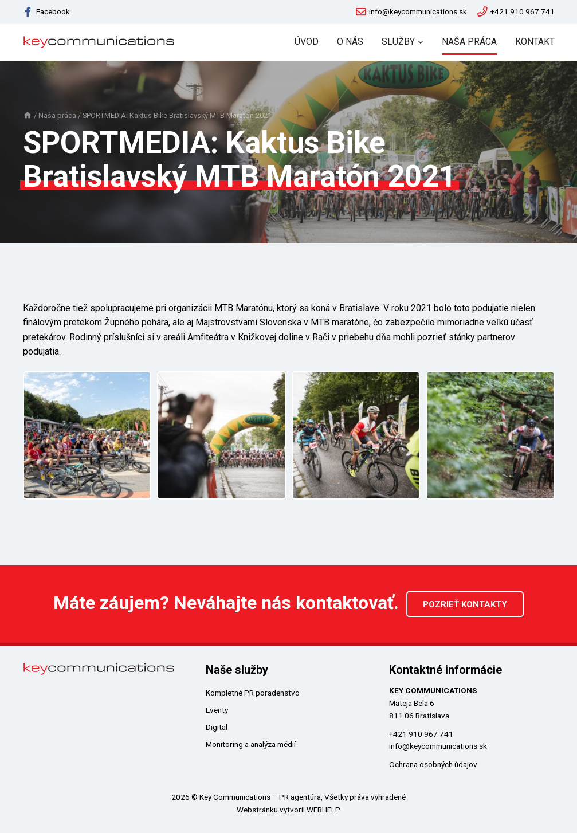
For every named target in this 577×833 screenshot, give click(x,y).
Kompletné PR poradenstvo (253, 692)
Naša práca (469, 41)
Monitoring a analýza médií (251, 744)
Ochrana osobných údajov (433, 764)
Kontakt (535, 41)
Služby (398, 41)
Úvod (307, 41)
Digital (216, 727)
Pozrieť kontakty (465, 604)
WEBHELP (323, 809)
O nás (350, 41)
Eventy (217, 709)
